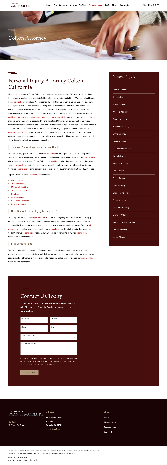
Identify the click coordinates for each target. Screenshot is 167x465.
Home (106, 417)
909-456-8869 (150, 4)
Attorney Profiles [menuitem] (78, 5)
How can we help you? (27, 344)
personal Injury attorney (17, 132)
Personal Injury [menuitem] (95, 5)
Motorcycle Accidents (20, 187)
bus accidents (41, 117)
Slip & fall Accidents (19, 190)
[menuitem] (134, 89)
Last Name (52, 319)
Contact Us (108, 432)
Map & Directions (53, 429)
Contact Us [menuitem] (124, 5)
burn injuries (61, 117)
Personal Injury (34, 174)
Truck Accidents (17, 183)
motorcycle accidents (26, 117)
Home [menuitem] (48, 5)
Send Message (27, 372)
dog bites (52, 117)
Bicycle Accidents (18, 204)
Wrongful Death (17, 197)
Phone (22, 327)
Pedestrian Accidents (20, 200)
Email (51, 327)
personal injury (19, 102)
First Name (23, 319)
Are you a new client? (27, 336)
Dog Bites (15, 194)
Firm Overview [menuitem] (60, 5)
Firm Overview (110, 422)
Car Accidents (17, 180)
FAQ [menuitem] (107, 5)
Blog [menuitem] (114, 5)
